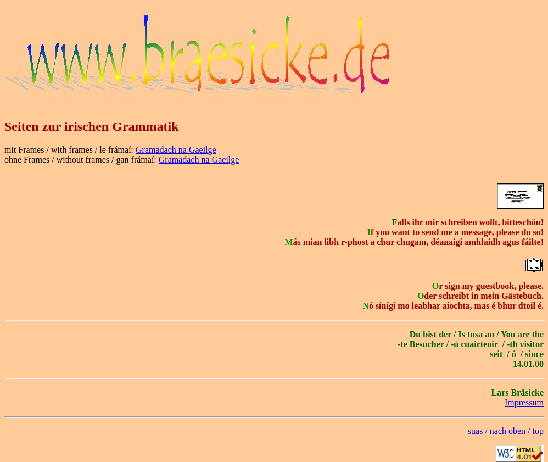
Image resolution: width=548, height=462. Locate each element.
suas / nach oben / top (506, 431)
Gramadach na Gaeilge (176, 149)
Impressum (524, 402)
